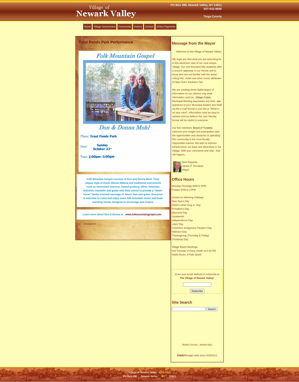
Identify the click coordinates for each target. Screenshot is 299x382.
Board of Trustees (203, 127)
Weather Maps (206, 345)
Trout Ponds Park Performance (106, 42)
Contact (149, 26)
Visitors (138, 26)
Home (87, 26)
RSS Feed (164, 372)
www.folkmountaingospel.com (143, 214)
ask (219, 101)
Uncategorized (90, 224)
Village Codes (203, 97)
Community (124, 26)
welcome (188, 70)
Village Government (104, 26)
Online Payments (166, 26)
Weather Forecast (189, 345)
